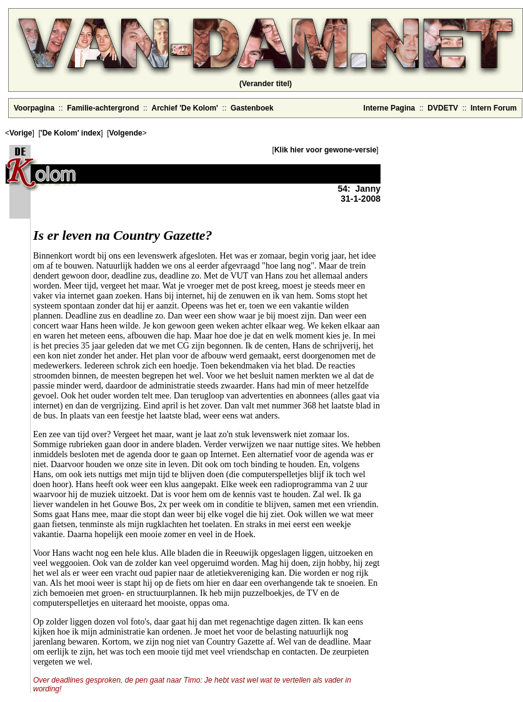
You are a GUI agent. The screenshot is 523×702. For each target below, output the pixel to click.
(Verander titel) (265, 83)
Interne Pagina (390, 108)
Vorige (20, 133)
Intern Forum (494, 108)
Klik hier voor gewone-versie (325, 150)
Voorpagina (34, 108)
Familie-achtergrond (103, 108)
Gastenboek (252, 108)
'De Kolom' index (71, 133)
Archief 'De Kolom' (185, 108)
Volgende (125, 133)
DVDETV (442, 108)
